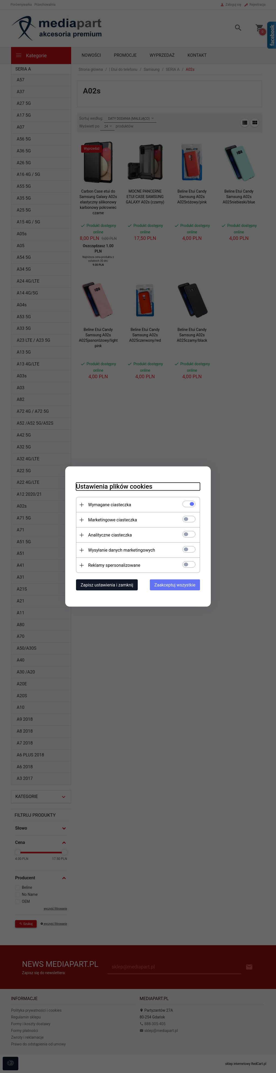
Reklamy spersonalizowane (114, 565)
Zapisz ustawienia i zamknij (107, 585)
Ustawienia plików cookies (114, 486)
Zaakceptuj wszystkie (174, 585)
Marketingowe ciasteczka (112, 519)
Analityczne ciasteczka (110, 535)
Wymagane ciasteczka (109, 504)
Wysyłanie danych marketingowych (121, 550)
